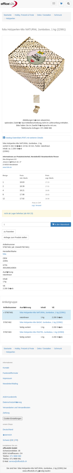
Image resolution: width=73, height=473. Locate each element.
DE (12, 440)
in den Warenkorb (60, 224)
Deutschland (8, 429)
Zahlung (6, 413)
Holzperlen (10, 18)
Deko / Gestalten (44, 15)
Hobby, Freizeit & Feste (24, 15)
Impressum (7, 378)
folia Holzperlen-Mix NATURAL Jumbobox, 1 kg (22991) (42, 312)
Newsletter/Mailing (10, 384)
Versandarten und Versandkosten (16, 407)
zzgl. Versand (36, 205)
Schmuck (58, 15)
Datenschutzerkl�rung (12, 402)
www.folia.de (7, 167)
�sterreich (7, 435)
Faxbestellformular (10, 373)
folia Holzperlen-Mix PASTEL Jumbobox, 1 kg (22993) (42, 332)
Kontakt (6, 368)
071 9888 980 (15, 456)
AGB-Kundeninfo (10, 397)
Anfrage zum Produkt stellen (15, 237)
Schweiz (6, 440)
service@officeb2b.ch (18, 461)
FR (16, 440)
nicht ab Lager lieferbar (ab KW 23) (18, 213)
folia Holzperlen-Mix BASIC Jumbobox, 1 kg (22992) (41, 322)
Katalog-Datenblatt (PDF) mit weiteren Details (23, 138)
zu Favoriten (9, 232)
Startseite (8, 15)
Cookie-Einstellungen (12, 418)
